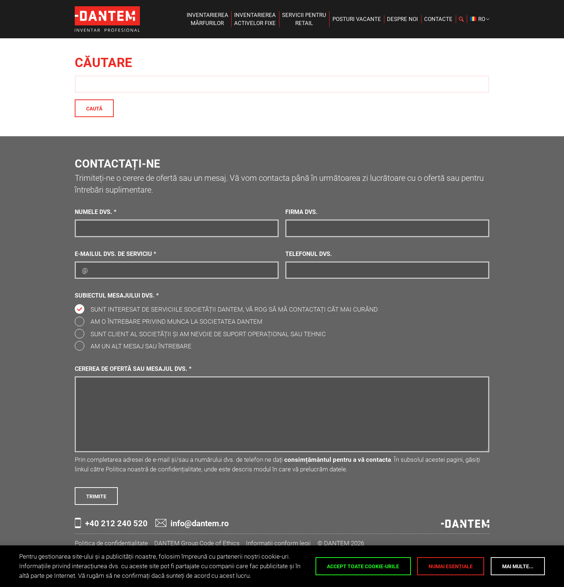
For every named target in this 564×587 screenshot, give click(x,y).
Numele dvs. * (95, 212)
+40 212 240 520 (111, 523)
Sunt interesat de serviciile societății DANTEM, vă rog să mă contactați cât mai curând (234, 309)
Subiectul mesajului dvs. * (117, 295)
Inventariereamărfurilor (207, 19)
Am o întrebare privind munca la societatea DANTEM (176, 321)
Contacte (438, 19)
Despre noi (402, 19)
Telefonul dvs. (308, 254)
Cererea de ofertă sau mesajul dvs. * (133, 369)
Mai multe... (517, 566)
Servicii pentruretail (304, 19)
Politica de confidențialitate (111, 543)
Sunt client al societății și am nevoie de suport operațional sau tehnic (208, 334)
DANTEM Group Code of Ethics (197, 543)
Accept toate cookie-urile (363, 566)
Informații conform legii (278, 543)
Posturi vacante (356, 19)
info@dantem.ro (192, 523)
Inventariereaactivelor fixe (255, 19)
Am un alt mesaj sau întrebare (141, 346)
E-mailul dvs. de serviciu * (115, 254)
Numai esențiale (451, 566)
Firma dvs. (301, 212)
